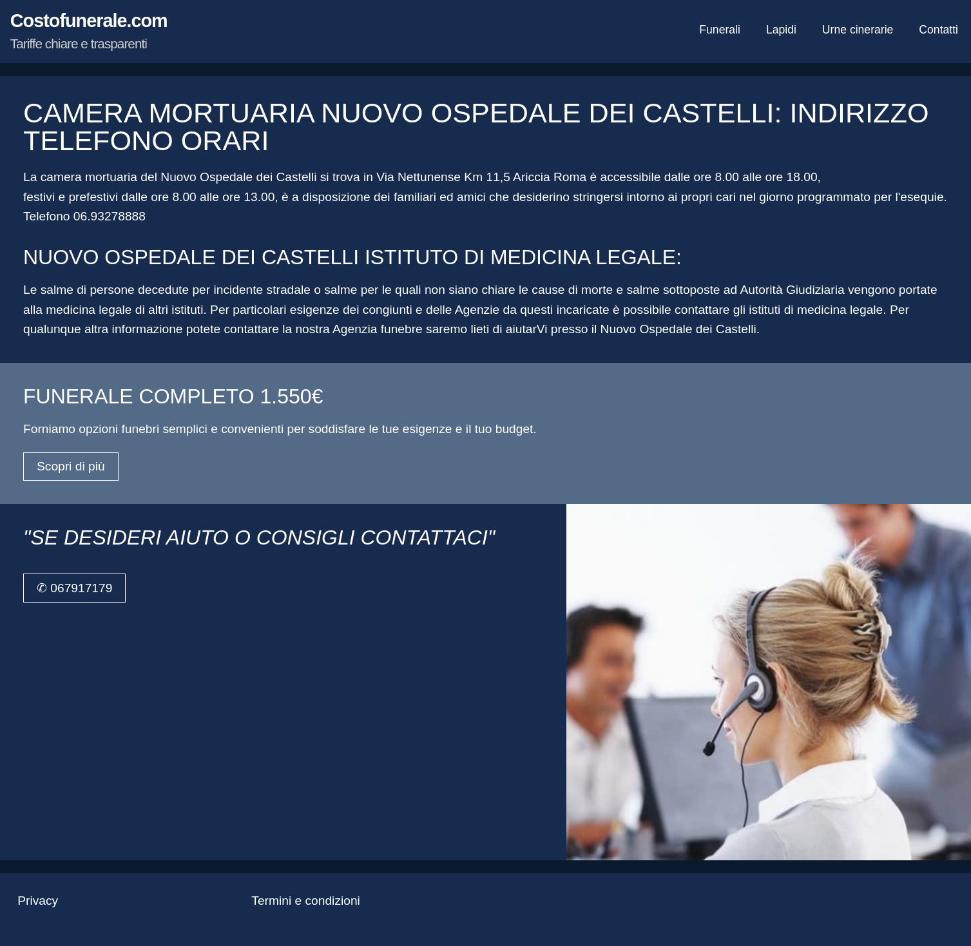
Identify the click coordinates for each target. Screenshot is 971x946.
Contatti (938, 29)
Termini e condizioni (305, 900)
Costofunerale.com (89, 30)
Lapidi (781, 29)
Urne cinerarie (858, 29)
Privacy (37, 900)
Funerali (719, 29)
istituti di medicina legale (816, 309)
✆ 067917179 (74, 588)
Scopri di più (71, 466)
